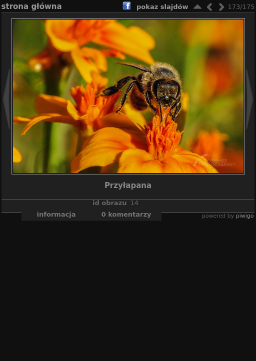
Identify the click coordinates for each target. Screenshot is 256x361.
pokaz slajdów (162, 7)
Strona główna (32, 6)
